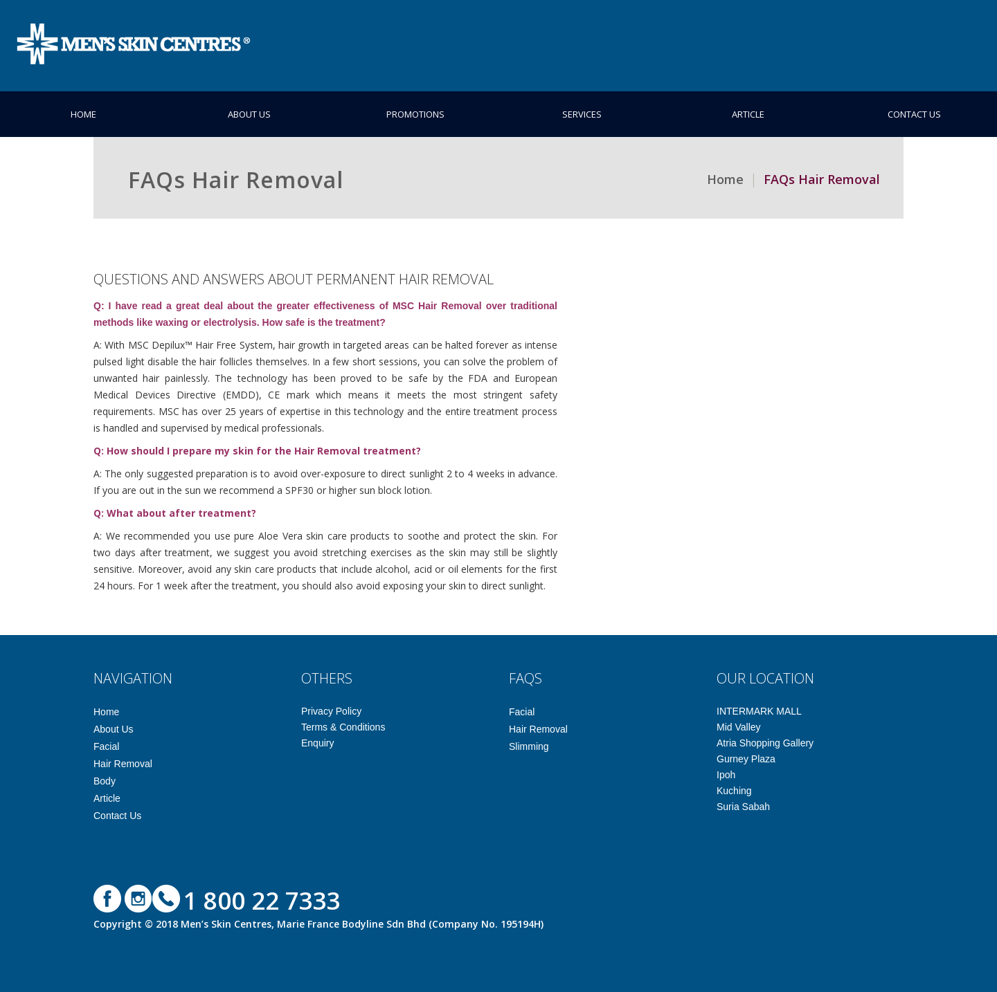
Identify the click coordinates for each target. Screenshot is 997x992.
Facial (106, 746)
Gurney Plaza (746, 758)
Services (582, 114)
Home (83, 114)
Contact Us (914, 114)
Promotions (415, 114)
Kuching (734, 790)
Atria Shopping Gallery (765, 742)
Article (748, 114)
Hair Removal (122, 763)
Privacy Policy (331, 711)
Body (104, 781)
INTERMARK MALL (759, 711)
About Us (249, 114)
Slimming (529, 746)
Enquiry (317, 742)
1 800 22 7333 (262, 900)
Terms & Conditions (343, 727)
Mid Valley (739, 727)
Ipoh (726, 774)
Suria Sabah (743, 806)
